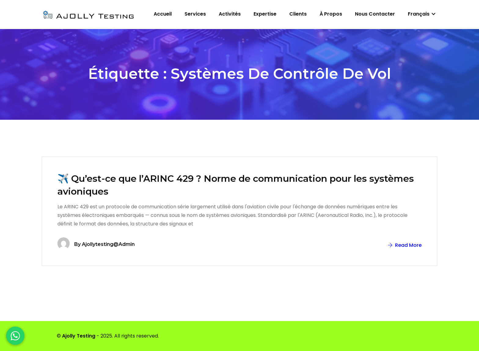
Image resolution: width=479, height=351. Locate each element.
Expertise (265, 13)
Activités (230, 13)
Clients (298, 13)
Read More (405, 245)
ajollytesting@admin (108, 244)
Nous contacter (375, 13)
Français (421, 13)
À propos (331, 13)
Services (195, 13)
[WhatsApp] (15, 336)
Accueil (163, 13)
